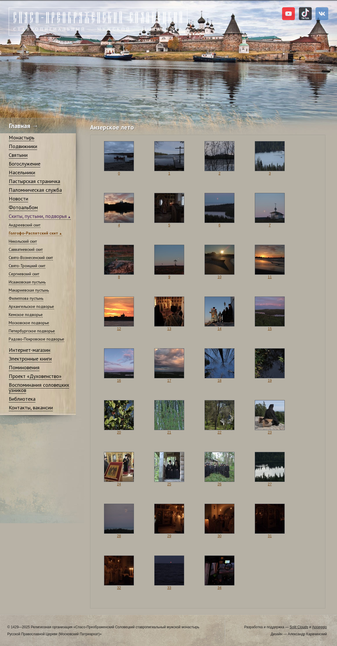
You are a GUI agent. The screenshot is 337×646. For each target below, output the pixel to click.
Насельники (22, 172)
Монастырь (21, 137)
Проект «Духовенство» (35, 376)
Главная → (23, 126)
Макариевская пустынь (29, 290)
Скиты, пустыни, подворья (38, 216)
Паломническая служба (35, 190)
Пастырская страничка (34, 181)
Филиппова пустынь (26, 298)
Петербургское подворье (32, 330)
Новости (18, 198)
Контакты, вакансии (31, 407)
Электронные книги (30, 358)
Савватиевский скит (26, 249)
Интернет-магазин (29, 350)
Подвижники (23, 146)
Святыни (18, 155)
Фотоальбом (23, 207)
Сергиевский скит (24, 273)
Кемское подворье (26, 314)
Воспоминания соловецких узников (39, 387)
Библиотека (22, 398)
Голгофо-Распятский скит (33, 233)
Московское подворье (29, 322)
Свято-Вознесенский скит (31, 257)
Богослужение (24, 163)
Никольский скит (23, 241)
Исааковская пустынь (27, 282)
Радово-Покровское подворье (36, 339)
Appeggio (319, 627)
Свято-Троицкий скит (27, 265)
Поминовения (24, 367)
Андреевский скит (24, 225)
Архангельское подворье (31, 306)
